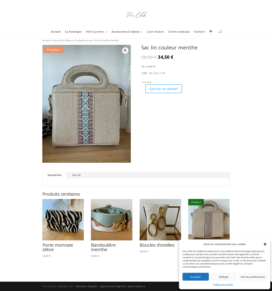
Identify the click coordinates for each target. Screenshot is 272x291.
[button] (265, 244)
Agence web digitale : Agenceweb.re (123, 286)
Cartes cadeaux (178, 32)
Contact (199, 32)
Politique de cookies (223, 284)
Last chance (155, 32)
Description (55, 175)
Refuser (224, 277)
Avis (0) (76, 175)
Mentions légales (86, 286)
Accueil (56, 32)
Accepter (195, 277)
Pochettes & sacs (84, 40)
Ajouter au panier (163, 88)
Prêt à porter (95, 32)
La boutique (73, 32)
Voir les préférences (253, 277)
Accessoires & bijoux (125, 32)
